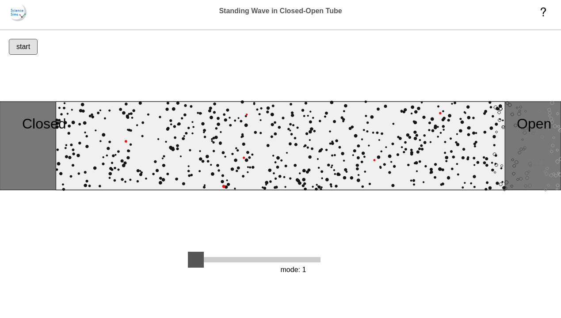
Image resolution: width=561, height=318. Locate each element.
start (23, 46)
